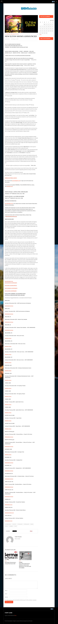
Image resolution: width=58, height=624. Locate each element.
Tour (15, 526)
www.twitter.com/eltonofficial (11, 285)
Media (32, 524)
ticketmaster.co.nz (8, 504)
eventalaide (26, 524)
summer (11, 526)
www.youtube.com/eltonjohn (11, 290)
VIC (16, 34)
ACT (6, 34)
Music (8, 34)
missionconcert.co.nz (9, 512)
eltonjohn (20, 524)
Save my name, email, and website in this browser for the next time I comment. (21, 600)
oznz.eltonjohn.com (16, 180)
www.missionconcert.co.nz (11, 216)
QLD (14, 34)
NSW (11, 34)
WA (18, 34)
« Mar (40, 34)
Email (6, 593)
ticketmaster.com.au (9, 305)
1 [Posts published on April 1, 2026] (44, 24)
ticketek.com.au (8, 338)
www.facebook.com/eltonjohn (11, 282)
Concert (14, 524)
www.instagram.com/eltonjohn (11, 288)
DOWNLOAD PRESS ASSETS (11, 178)
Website (6, 597)
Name (6, 590)
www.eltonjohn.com (9, 281)
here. (16, 615)
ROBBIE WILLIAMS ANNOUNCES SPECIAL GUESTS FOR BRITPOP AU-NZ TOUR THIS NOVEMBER (25, 565)
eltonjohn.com (10, 186)
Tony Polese (18, 536)
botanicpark (8, 524)
